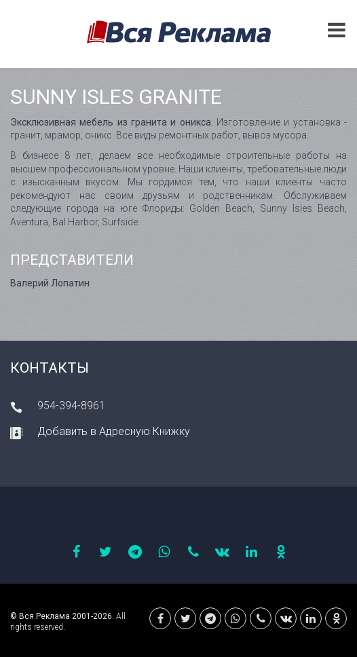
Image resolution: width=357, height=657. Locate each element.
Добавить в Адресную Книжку (113, 431)
